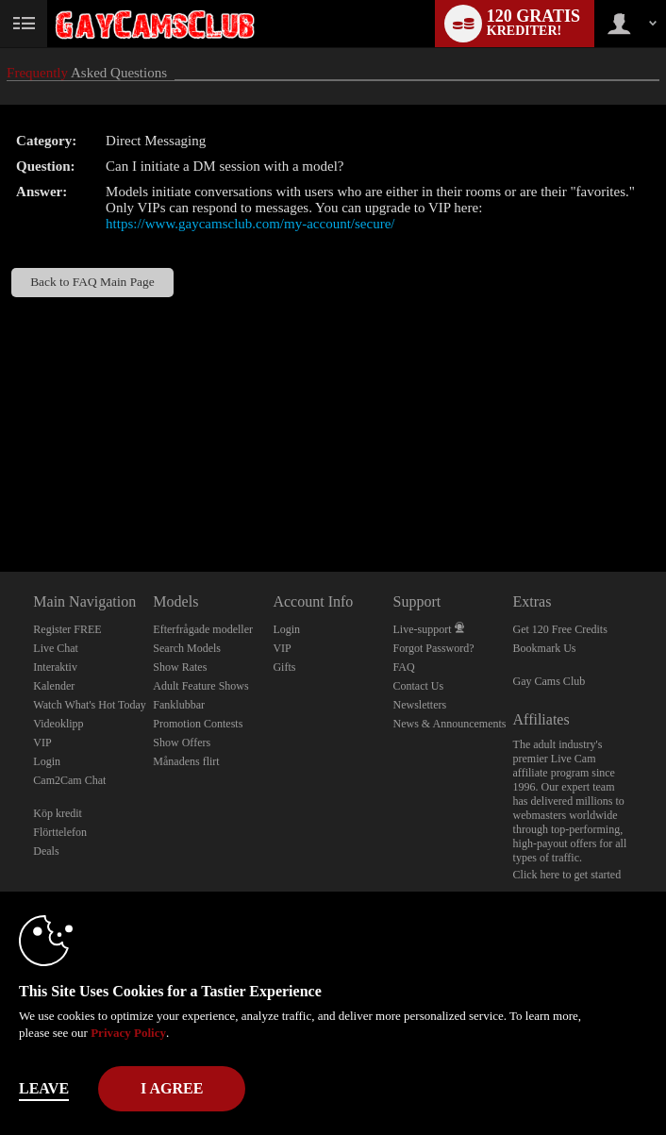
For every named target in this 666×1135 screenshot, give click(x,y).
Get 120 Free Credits (560, 629)
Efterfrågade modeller (203, 629)
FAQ (403, 667)
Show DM (0, 501)
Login (46, 761)
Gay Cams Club (549, 681)
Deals (45, 851)
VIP (42, 742)
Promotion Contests (197, 723)
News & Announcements (449, 723)
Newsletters (419, 704)
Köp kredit (57, 813)
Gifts (284, 667)
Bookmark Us (544, 648)
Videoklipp (58, 723)
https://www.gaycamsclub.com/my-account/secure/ (250, 223)
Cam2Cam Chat (69, 780)
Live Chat (55, 648)
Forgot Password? (433, 648)
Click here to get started (567, 874)
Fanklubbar (179, 704)
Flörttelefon (60, 832)
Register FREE (67, 629)
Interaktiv (55, 667)
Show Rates (180, 667)
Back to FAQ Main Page (92, 282)
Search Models (187, 648)
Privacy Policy (128, 1033)
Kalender (54, 686)
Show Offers (181, 742)
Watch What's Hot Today (89, 704)
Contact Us (417, 686)
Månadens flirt (186, 761)
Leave (44, 1088)
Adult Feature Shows (200, 686)
